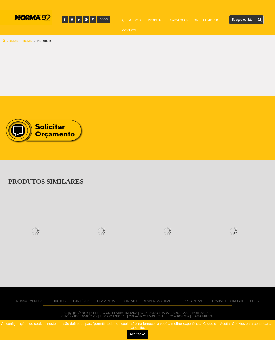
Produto (44, 41)
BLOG (104, 19)
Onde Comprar (206, 20)
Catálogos (179, 20)
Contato (129, 30)
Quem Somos (132, 20)
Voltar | (13, 41)
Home (27, 41)
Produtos (156, 20)
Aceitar (137, 334)
